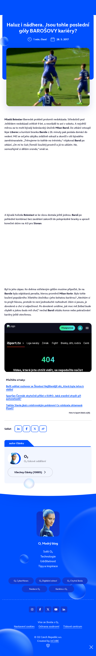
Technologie (30, 40)
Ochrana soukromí (48, 626)
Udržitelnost (31, 51)
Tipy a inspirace (33, 61)
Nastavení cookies (24, 626)
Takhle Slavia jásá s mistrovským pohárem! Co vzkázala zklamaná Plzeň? (44, 406)
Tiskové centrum (72, 626)
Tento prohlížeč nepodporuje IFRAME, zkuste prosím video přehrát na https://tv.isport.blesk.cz (48, 181)
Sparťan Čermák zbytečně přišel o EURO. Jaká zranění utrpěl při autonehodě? (43, 397)
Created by (48, 643)
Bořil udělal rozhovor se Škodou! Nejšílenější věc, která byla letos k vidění (45, 387)
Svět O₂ (27, 29)
